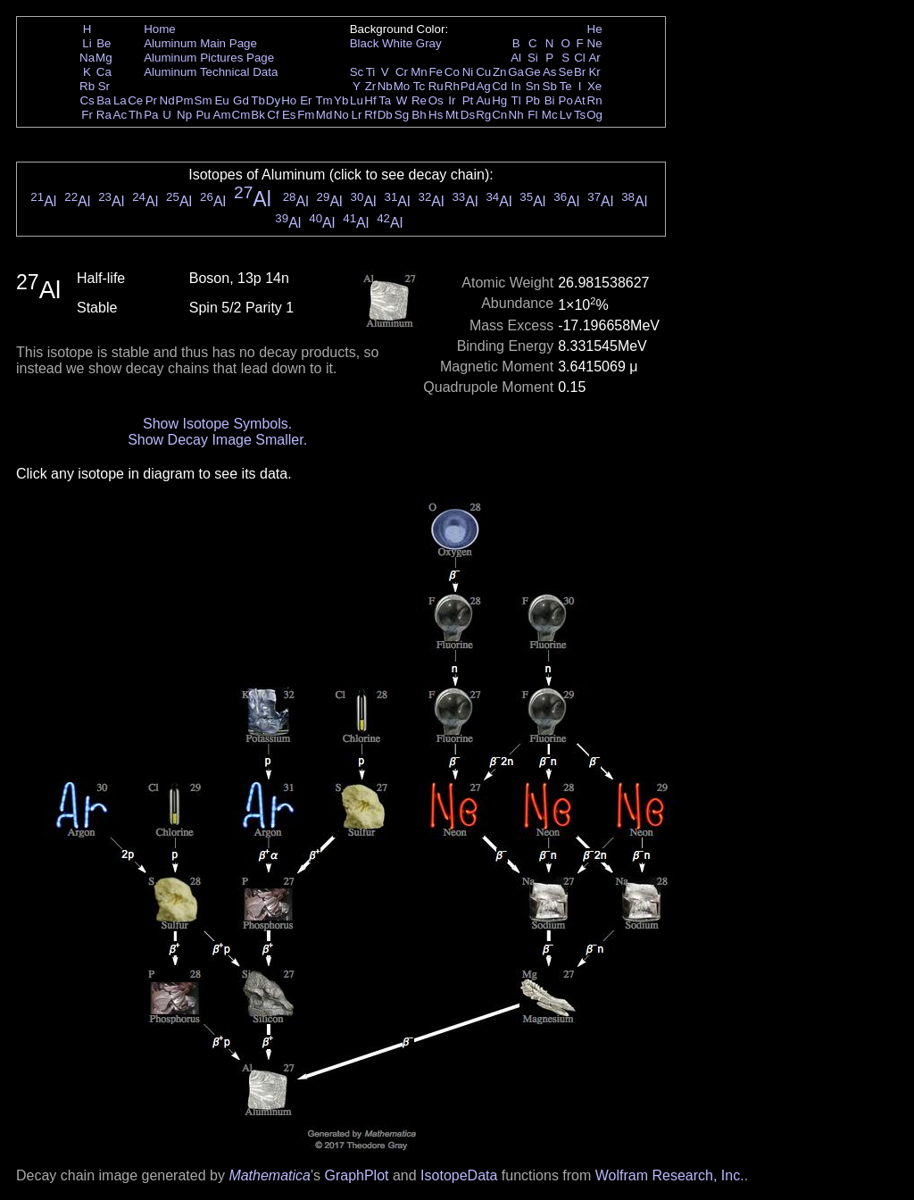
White (397, 43)
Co (452, 72)
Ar (594, 57)
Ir (451, 100)
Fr (87, 114)
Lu (356, 100)
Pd (468, 86)
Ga (516, 72)
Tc (419, 86)
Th (136, 114)
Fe (435, 72)
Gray (429, 43)
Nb (385, 86)
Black (364, 43)
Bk (258, 114)
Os (436, 100)
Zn (500, 72)
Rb (87, 86)
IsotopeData (458, 1175)
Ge (533, 72)
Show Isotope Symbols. (217, 423)
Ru (436, 86)
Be (103, 43)
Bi (549, 100)
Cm (241, 114)
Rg (483, 114)
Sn (533, 86)
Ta (384, 100)
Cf (272, 114)
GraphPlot (356, 1175)
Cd (499, 86)
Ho (288, 100)
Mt (452, 114)
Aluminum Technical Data (211, 72)
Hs (435, 114)
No (341, 114)
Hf (370, 100)
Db (385, 114)
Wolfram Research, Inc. (669, 1175)
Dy (273, 100)
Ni (468, 72)
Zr (371, 86)
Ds (468, 114)
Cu (483, 72)
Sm (203, 100)
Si (533, 57)
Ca (104, 72)
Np (184, 114)
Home (160, 29)
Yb (341, 100)
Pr (151, 100)
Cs (86, 100)
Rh (452, 86)
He (594, 29)
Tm (323, 100)
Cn (499, 114)
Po (566, 100)
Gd (241, 100)
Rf (370, 114)
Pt (468, 100)
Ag (483, 86)
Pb (533, 100)
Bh (418, 114)
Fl (532, 114)
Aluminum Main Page (200, 43)
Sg (402, 114)
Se (566, 72)
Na (87, 57)
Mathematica (269, 1175)
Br (580, 72)
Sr (104, 86)
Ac (120, 114)
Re (419, 100)
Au (483, 100)
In (516, 86)
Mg (104, 57)
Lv (566, 114)
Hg (499, 100)
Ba (103, 100)
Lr (357, 114)
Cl (580, 57)
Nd (167, 100)
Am (222, 114)
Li (86, 43)
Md (324, 114)
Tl (516, 100)
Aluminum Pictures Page (209, 57)
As (550, 72)
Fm (305, 114)
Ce (135, 100)
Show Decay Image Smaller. (217, 439)
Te (566, 86)
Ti (371, 72)
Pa (151, 114)
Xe (594, 86)
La (120, 100)
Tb (258, 100)
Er (306, 100)
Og (594, 114)
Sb (550, 86)
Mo (402, 86)
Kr (594, 72)
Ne (594, 43)
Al (516, 57)
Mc (550, 114)
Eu (221, 100)
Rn (594, 100)
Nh (516, 114)
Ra (104, 114)
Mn (419, 72)
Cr (401, 72)
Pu (202, 114)
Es (289, 114)
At (580, 100)
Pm (185, 100)
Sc (357, 72)
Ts (580, 114)
